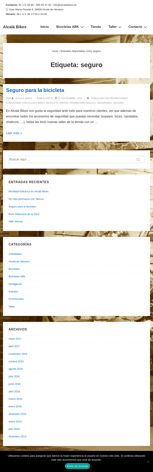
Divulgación (15, 283)
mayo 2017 (15, 338)
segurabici (104, 103)
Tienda (96, 26)
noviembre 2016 (18, 353)
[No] (148, 461)
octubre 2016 (16, 361)
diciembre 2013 (17, 436)
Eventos (13, 291)
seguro (118, 103)
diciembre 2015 (17, 413)
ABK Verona (16, 221)
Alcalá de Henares (19, 261)
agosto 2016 (16, 368)
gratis (64, 103)
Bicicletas (14, 268)
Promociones (119, 98)
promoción (77, 103)
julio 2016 (14, 376)
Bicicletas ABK (70, 27)
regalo (91, 103)
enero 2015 (15, 421)
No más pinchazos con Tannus (26, 198)
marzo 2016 (15, 398)
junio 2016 (15, 383)
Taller (115, 27)
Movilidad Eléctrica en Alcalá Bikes (28, 191)
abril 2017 (14, 346)
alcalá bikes (36, 103)
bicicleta (52, 103)
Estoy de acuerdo (77, 466)
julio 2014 (14, 428)
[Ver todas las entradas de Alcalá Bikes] (22, 98)
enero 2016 (15, 406)
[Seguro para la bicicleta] (70, 98)
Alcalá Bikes (14, 27)
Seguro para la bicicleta (35, 90)
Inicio (44, 26)
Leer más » (14, 133)
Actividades (15, 253)
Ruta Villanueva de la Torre (24, 214)
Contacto (138, 27)
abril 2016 (14, 391)
